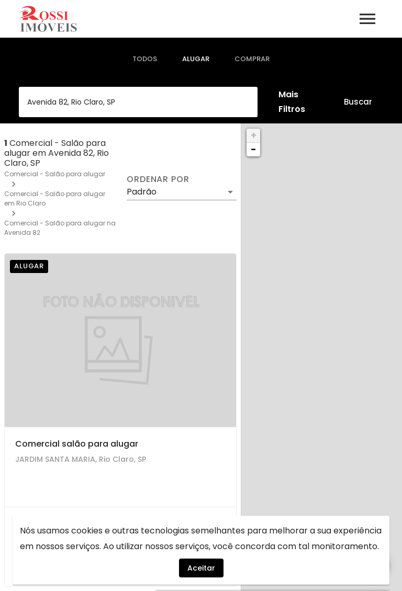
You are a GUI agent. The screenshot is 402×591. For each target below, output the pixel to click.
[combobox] (138, 102)
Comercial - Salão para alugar (54, 173)
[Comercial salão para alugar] (120, 340)
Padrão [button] (142, 192)
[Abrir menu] (367, 19)
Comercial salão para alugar (76, 444)
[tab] (145, 59)
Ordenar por (158, 179)
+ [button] (253, 135)
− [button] (253, 149)
